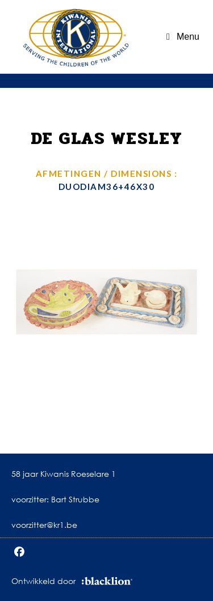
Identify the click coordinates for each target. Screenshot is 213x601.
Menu (188, 36)
